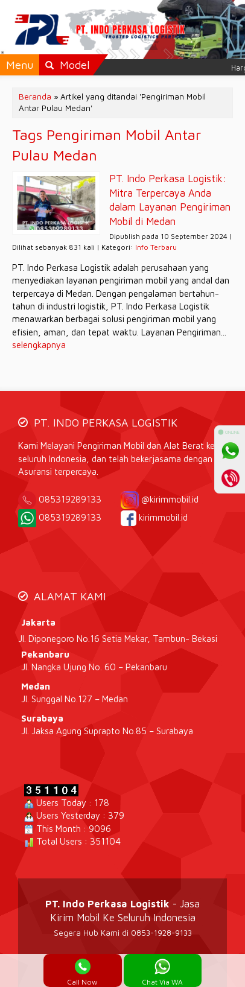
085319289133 (78, 499)
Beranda (35, 96)
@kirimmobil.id (170, 499)
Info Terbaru (156, 247)
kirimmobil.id (163, 517)
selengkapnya (39, 345)
